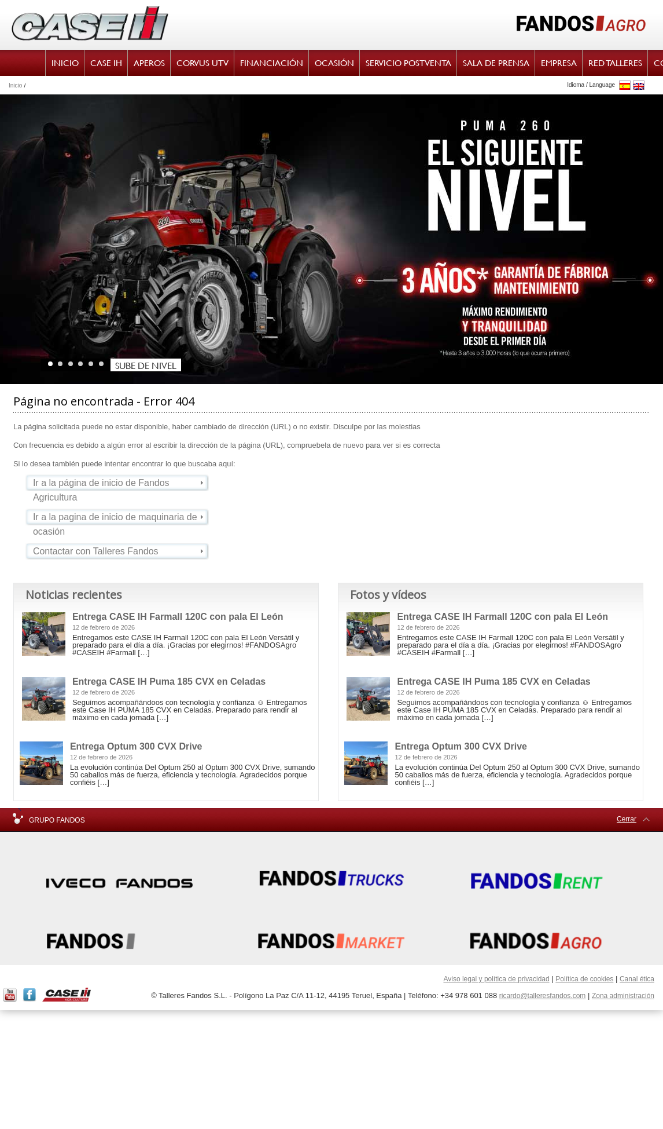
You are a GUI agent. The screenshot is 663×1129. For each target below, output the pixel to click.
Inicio (15, 85)
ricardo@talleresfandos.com (542, 996)
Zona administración (623, 996)
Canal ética (637, 979)
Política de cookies (584, 979)
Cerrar (626, 819)
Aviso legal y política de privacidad (496, 979)
